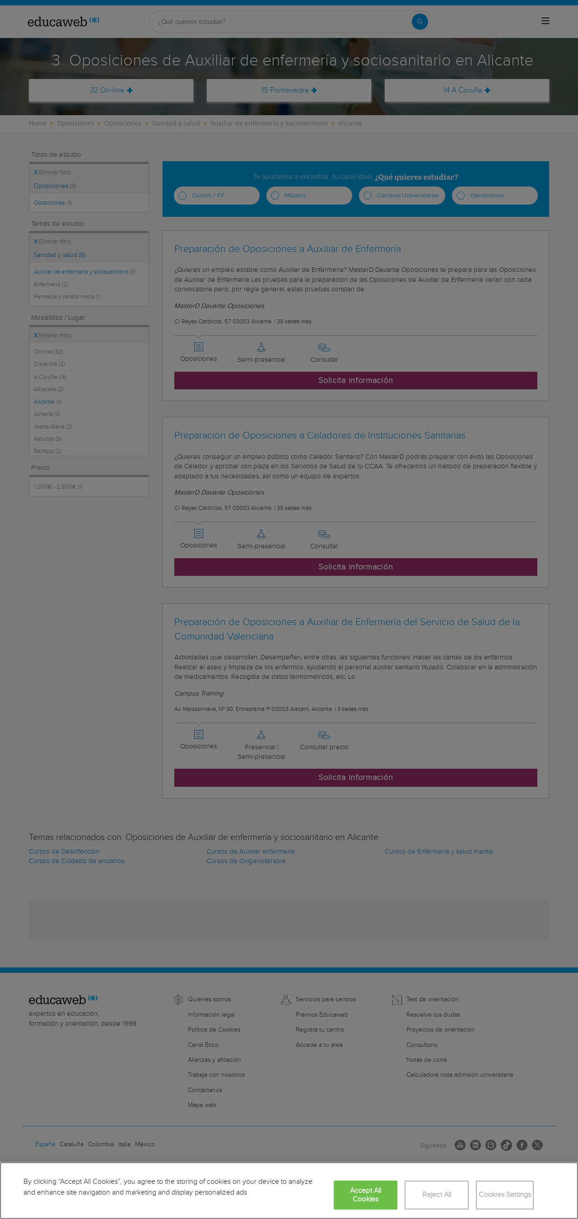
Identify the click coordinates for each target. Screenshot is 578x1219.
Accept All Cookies (366, 1195)
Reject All (437, 1195)
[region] (289, 1190)
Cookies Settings (505, 1195)
